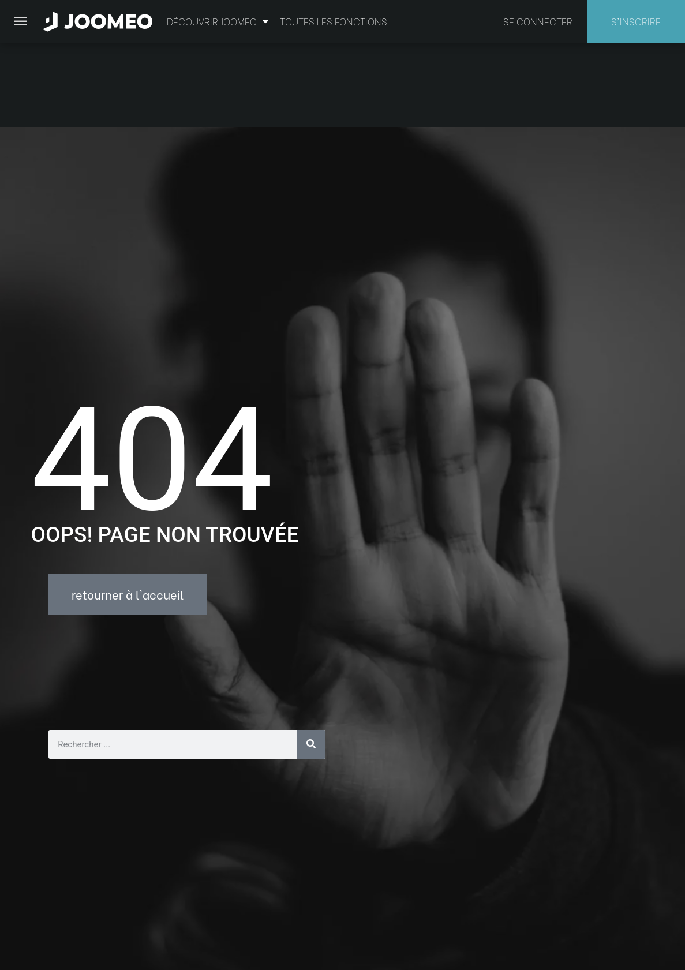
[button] (31, 910)
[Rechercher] (311, 660)
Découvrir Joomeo (217, 21)
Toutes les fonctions (333, 21)
